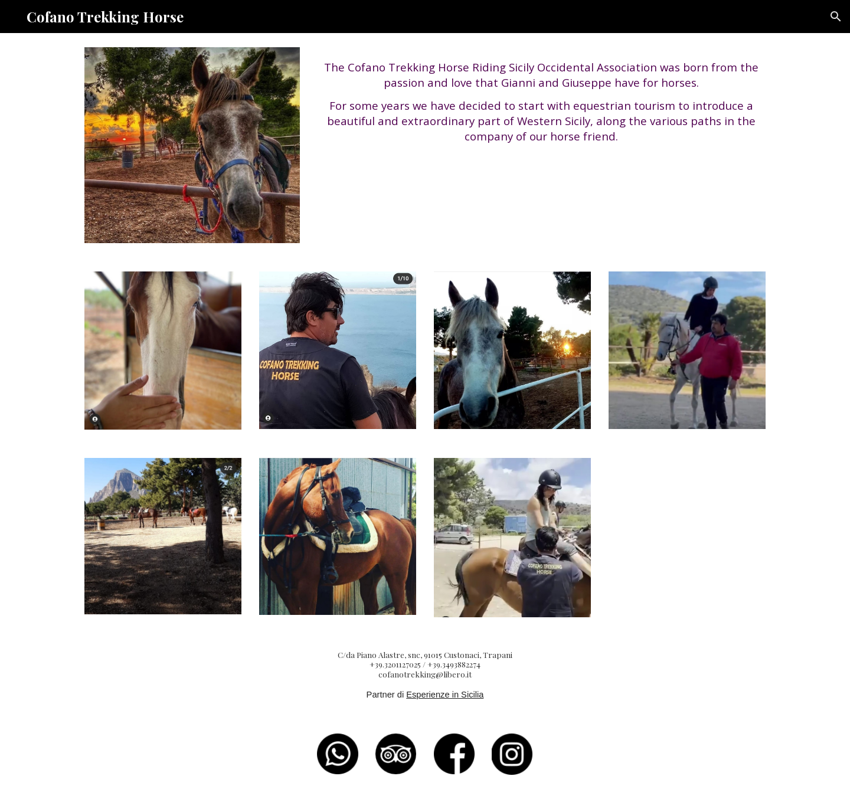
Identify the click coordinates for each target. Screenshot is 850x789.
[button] (836, 16)
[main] (541, 101)
